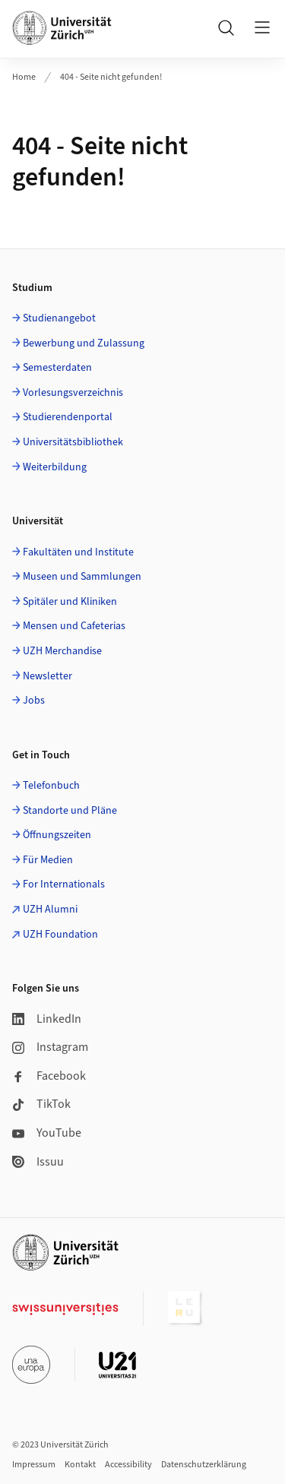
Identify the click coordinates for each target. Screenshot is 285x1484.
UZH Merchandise (62, 651)
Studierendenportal (67, 417)
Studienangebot (59, 318)
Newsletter (47, 676)
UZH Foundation (60, 934)
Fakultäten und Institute (78, 552)
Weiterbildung (55, 467)
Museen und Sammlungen (82, 576)
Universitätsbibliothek (73, 442)
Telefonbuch (51, 785)
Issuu (38, 1161)
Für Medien (48, 860)
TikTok (41, 1104)
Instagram (50, 1047)
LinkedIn (46, 1019)
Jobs (34, 700)
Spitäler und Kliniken (70, 601)
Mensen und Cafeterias (74, 626)
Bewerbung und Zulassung (83, 343)
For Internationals (64, 884)
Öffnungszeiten (57, 835)
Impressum (33, 1464)
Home (24, 77)
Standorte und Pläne (70, 810)
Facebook (49, 1076)
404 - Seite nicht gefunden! (111, 77)
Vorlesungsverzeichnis (73, 392)
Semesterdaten (57, 367)
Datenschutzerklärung (203, 1464)
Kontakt (80, 1464)
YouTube (46, 1133)
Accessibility (128, 1464)
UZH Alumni (50, 909)
